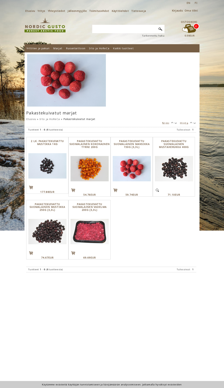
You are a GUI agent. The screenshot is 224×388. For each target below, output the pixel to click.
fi (196, 3)
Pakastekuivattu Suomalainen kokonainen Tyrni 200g (89, 144)
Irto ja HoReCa (99, 48)
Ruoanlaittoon (75, 48)
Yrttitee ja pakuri (38, 48)
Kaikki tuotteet (123, 48)
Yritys (41, 11)
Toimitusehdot (99, 11)
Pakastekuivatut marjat (79, 119)
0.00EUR (190, 35)
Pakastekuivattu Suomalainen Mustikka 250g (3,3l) (47, 207)
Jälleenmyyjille (77, 11)
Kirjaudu (177, 10)
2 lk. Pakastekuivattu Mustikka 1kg (47, 143)
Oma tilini (191, 10)
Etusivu (30, 11)
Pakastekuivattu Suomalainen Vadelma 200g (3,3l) (89, 207)
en (188, 3)
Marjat (57, 48)
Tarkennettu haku (153, 35)
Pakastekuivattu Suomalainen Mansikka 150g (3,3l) (132, 144)
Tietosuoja (138, 11)
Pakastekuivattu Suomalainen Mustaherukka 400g (174, 144)
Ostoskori (189, 22)
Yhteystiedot (56, 11)
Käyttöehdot (120, 11)
